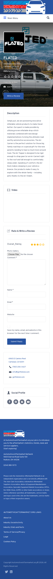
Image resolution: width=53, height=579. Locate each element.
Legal (6, 537)
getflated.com (18, 377)
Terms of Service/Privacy (14, 532)
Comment (12, 258)
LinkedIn (11, 571)
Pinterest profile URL (15, 401)
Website (10, 315)
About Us (7, 518)
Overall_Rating (14, 244)
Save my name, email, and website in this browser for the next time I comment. (24, 332)
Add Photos (10, 87)
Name (10, 290)
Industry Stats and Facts (14, 527)
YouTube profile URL (28, 401)
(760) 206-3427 (19, 367)
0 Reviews (27, 77)
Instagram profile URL (22, 401)
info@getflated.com (21, 372)
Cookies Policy (10, 542)
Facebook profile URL (9, 401)
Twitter (6, 571)
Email (10, 302)
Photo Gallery (13, 251)
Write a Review (13, 96)
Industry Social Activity (13, 523)
